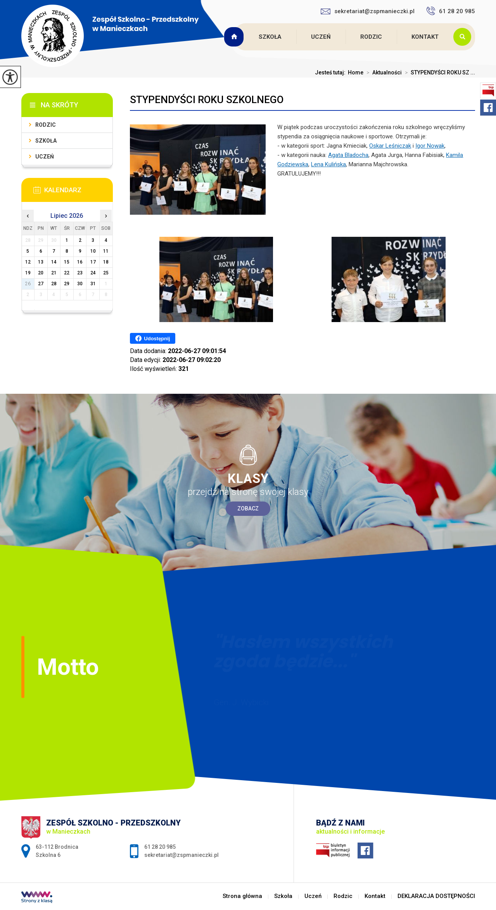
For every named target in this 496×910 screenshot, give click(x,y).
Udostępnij (152, 338)
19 (28, 273)
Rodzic (371, 36)
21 (54, 273)
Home (355, 72)
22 (66, 273)
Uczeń (321, 36)
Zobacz (248, 508)
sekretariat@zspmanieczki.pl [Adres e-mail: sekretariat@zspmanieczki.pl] (181, 855)
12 (28, 262)
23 (80, 273)
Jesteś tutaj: (331, 72)
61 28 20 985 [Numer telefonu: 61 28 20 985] (160, 847)
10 (93, 251)
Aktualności (382, 72)
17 (93, 262)
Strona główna (235, 36)
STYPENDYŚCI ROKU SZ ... (438, 72)
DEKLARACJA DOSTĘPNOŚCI (436, 896)
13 (40, 262)
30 (80, 283)
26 (28, 283)
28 (54, 283)
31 (93, 283)
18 (106, 262)
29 (66, 283)
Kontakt (425, 36)
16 (80, 262)
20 (40, 273)
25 (106, 273)
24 (93, 273)
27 (40, 283)
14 (54, 262)
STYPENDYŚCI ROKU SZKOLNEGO (206, 99)
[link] (390, 145)
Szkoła (270, 36)
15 (66, 262)
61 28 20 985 (450, 11)
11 (106, 251)
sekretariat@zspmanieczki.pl (368, 11)
